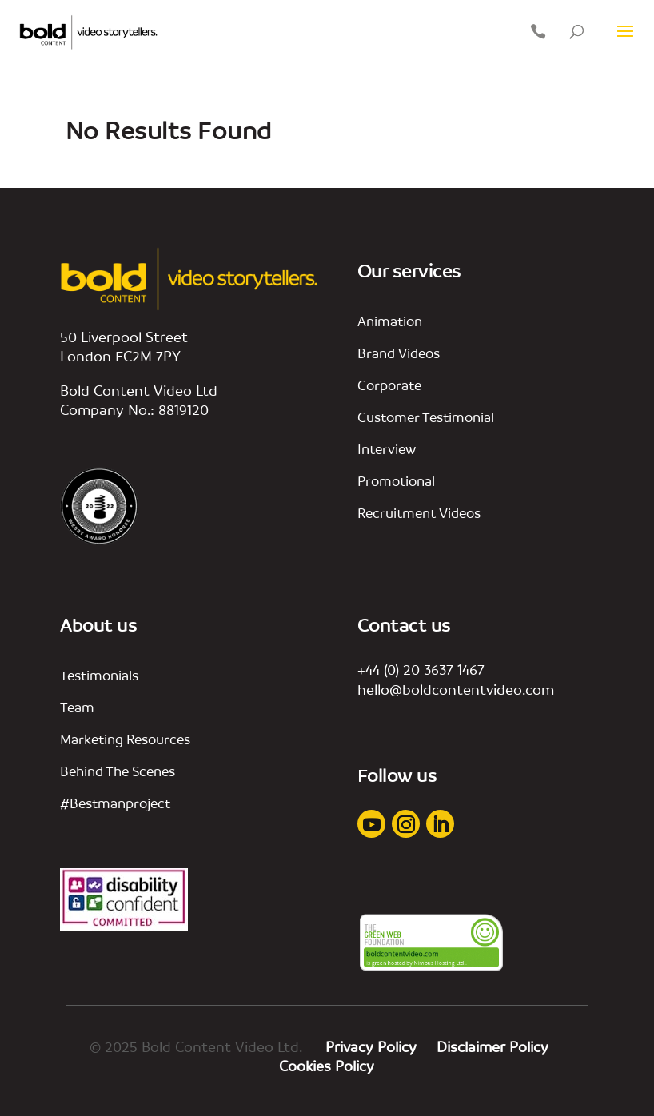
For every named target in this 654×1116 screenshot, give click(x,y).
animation (389, 321)
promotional (396, 480)
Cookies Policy (326, 1065)
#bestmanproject (115, 803)
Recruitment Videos (419, 512)
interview (386, 448)
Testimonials (99, 675)
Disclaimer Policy (494, 1046)
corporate (389, 385)
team (77, 707)
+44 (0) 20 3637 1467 (421, 669)
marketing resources (125, 739)
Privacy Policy (373, 1046)
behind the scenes (117, 771)
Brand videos (398, 353)
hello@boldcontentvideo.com (455, 689)
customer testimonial (425, 417)
